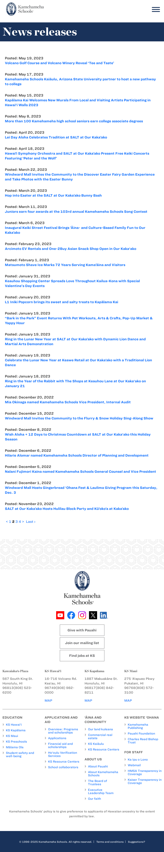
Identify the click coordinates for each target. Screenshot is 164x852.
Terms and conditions (110, 841)
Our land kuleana (100, 729)
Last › (30, 521)
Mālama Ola (15, 747)
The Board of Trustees (97, 782)
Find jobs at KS (82, 655)
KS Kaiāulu (96, 743)
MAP (48, 700)
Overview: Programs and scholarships (63, 731)
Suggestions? (136, 841)
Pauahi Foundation (141, 733)
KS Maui (12, 736)
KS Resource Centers (63, 761)
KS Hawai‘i (14, 724)
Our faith (94, 798)
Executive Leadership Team (101, 791)
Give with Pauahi (82, 630)
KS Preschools (16, 741)
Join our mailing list (82, 643)
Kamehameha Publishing (138, 726)
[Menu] (155, 9)
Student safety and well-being (20, 754)
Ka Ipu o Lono (138, 759)
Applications (57, 738)
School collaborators (63, 767)
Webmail (134, 765)
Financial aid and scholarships (60, 745)
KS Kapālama (16, 730)
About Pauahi (98, 766)
